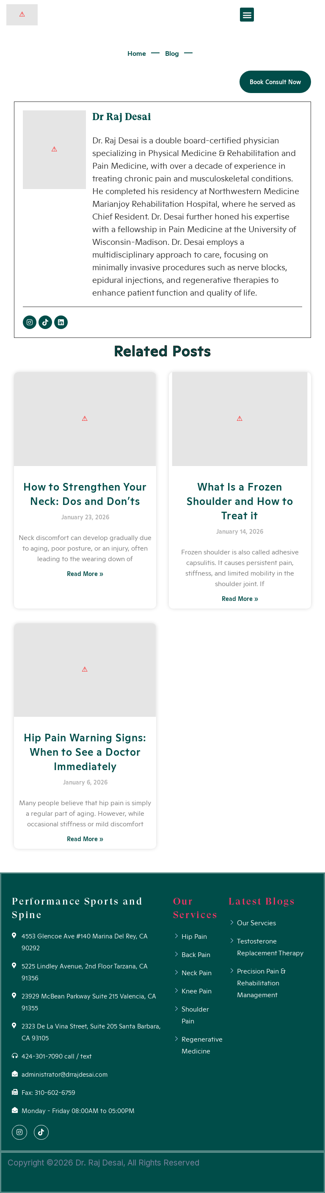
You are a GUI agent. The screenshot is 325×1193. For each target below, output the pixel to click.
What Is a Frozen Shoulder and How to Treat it (240, 500)
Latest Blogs (262, 901)
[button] (247, 15)
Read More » (85, 573)
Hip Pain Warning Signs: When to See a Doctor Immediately (85, 751)
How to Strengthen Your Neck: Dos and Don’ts (85, 493)
